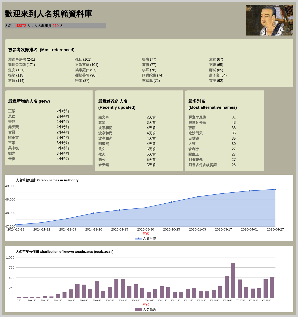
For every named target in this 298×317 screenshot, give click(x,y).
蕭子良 (214, 75)
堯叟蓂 (13, 127)
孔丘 (78, 59)
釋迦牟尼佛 (17, 59)
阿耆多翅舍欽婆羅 (202, 165)
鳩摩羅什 (82, 70)
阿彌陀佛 (149, 75)
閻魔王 (193, 154)
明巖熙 (103, 144)
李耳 (145, 70)
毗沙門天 (195, 133)
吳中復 (13, 148)
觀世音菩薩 (17, 65)
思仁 (11, 116)
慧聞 (101, 122)
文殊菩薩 (82, 65)
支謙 (212, 65)
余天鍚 (103, 165)
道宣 (212, 59)
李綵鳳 (147, 81)
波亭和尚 (105, 128)
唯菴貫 (13, 137)
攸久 (101, 149)
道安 (11, 70)
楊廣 (145, 59)
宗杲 (78, 81)
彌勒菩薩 (82, 75)
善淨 (11, 122)
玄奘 (212, 81)
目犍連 (193, 138)
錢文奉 (103, 117)
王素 (11, 143)
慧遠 (11, 81)
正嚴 (11, 111)
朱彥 (11, 159)
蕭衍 (145, 65)
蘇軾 (212, 70)
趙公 (101, 159)
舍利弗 (193, 149)
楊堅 (11, 75)
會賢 (11, 132)
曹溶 (192, 128)
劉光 (11, 153)
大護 (192, 144)
